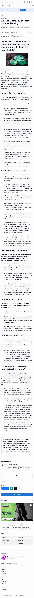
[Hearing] (17, 6)
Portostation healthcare (10, 2)
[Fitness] (3, 6)
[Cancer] (9, 543)
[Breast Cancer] (25, 540)
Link (19, 9)
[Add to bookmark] (31, 505)
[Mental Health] (12, 523)
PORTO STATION (23, 80)
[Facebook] (3, 563)
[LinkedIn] (10, 563)
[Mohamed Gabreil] (10, 32)
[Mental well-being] (25, 6)
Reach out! (23, 9)
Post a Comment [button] (17, 494)
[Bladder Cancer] (9, 540)
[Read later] (27, 32)
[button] (2, 2)
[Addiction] (9, 537)
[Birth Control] (25, 537)
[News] (3, 481)
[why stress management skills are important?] (17, 512)
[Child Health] (25, 543)
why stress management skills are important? (15, 525)
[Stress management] (20, 523)
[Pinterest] (15, 563)
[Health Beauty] (10, 6)
